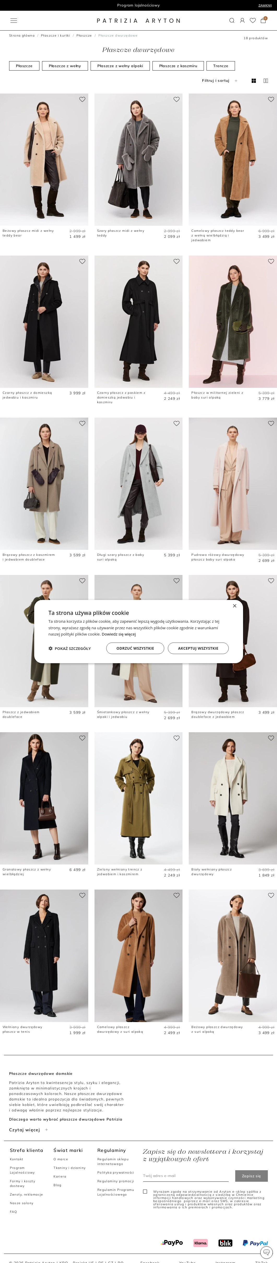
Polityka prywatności (115, 1172)
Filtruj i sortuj (220, 80)
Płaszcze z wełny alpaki (120, 66)
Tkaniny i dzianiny (70, 1168)
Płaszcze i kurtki (55, 35)
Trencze (220, 66)
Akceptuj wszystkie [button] (198, 648)
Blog (58, 1185)
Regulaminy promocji (115, 1181)
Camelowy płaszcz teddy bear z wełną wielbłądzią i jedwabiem (217, 235)
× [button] (235, 606)
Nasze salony (22, 1203)
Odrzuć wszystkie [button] (135, 648)
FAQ (13, 1212)
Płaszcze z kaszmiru (178, 66)
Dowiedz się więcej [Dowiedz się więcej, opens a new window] (119, 634)
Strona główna (22, 35)
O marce (61, 1159)
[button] (266, 1252)
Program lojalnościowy (138, 5)
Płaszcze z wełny (65, 66)
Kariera (60, 1176)
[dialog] (138, 631)
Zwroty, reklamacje (26, 1194)
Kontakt (16, 1159)
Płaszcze (84, 35)
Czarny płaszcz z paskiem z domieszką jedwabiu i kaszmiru (121, 397)
